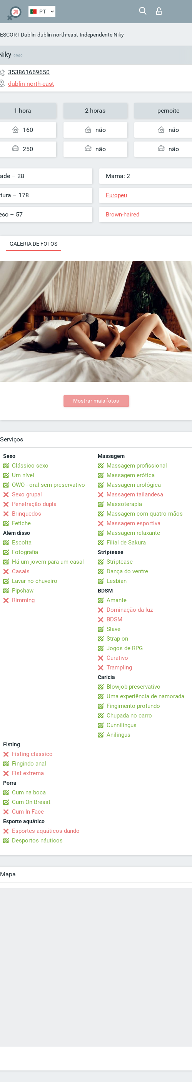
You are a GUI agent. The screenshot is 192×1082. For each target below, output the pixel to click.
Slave (113, 629)
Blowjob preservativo (133, 686)
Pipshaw (22, 590)
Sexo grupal (27, 494)
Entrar (159, 11)
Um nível (23, 475)
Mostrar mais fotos (96, 401)
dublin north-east (57, 35)
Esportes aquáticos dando (46, 830)
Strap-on (117, 638)
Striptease (120, 561)
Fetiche (21, 523)
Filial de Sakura (126, 542)
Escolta (22, 542)
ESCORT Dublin (18, 35)
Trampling (119, 667)
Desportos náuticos (37, 840)
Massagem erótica (131, 475)
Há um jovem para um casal (48, 561)
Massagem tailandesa (135, 494)
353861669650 (29, 72)
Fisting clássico (32, 754)
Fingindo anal (29, 763)
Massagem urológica (134, 484)
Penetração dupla (34, 504)
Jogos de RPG (125, 648)
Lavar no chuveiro (34, 581)
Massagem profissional (137, 465)
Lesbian (117, 581)
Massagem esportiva (133, 523)
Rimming (23, 600)
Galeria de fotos (33, 244)
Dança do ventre (127, 571)
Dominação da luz (130, 609)
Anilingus (118, 734)
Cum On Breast (31, 802)
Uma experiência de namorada (145, 696)
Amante (117, 600)
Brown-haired (122, 214)
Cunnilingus (122, 725)
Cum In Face (28, 811)
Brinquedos (26, 513)
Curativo (117, 657)
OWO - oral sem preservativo (48, 484)
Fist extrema (28, 773)
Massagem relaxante (133, 532)
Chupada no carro (129, 715)
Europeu (116, 195)
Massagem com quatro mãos (145, 513)
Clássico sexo (30, 465)
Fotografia (25, 552)
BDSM (114, 619)
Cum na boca (29, 792)
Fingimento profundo (133, 705)
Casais (21, 571)
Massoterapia (124, 504)
